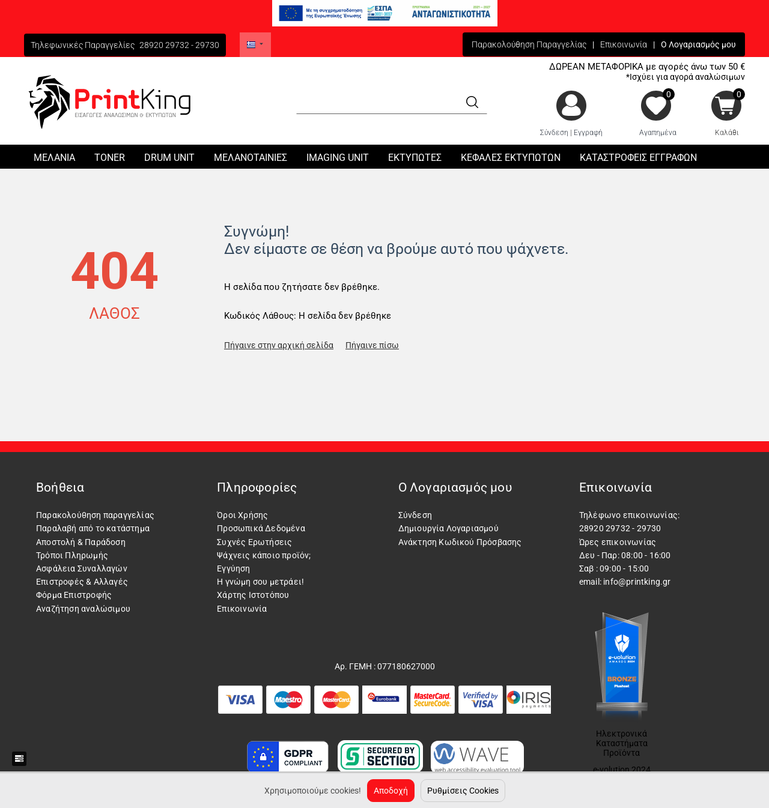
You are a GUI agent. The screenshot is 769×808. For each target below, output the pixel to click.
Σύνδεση (554, 132)
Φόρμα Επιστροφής (74, 595)
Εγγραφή (588, 132)
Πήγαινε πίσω (372, 345)
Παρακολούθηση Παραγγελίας (529, 44)
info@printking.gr (636, 581)
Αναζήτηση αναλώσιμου (83, 609)
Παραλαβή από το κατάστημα (93, 528)
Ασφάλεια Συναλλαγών (81, 568)
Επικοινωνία (623, 44)
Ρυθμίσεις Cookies (463, 790)
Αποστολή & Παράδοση (81, 542)
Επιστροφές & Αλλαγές (82, 581)
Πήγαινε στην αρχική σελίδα (278, 345)
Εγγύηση (233, 568)
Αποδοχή (391, 790)
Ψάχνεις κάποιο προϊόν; (264, 555)
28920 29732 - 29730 (179, 45)
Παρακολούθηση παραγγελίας (95, 515)
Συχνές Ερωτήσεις (254, 542)
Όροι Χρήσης (242, 515)
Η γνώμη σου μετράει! (260, 581)
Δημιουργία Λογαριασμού (448, 528)
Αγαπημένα (657, 132)
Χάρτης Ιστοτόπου (253, 595)
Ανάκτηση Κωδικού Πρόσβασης (460, 542)
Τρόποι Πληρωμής (72, 555)
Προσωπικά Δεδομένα (261, 528)
